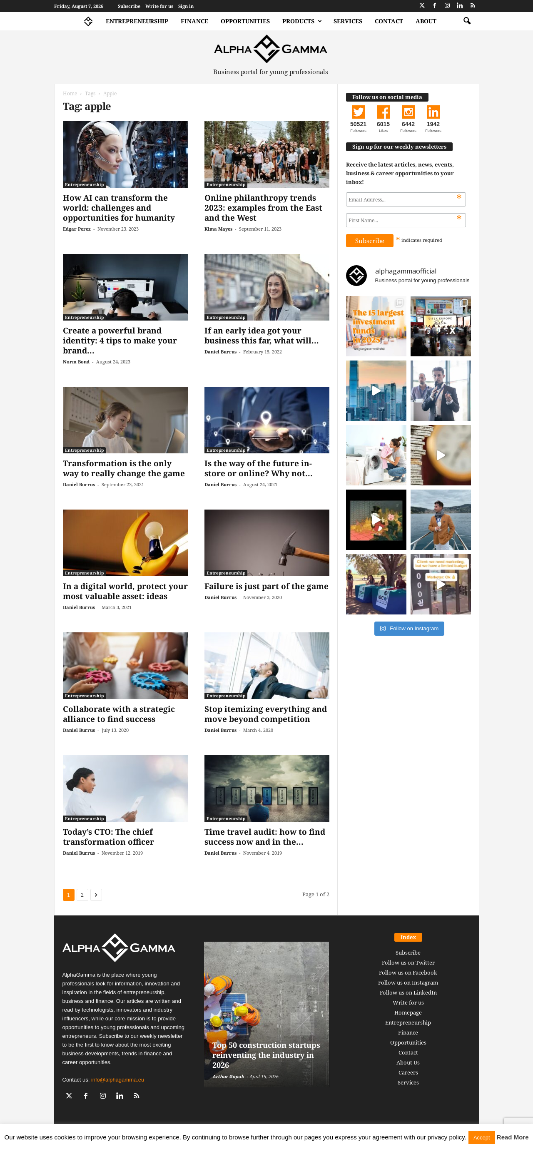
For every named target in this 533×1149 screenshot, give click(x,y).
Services (348, 21)
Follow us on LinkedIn (408, 992)
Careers (408, 1072)
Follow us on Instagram (408, 982)
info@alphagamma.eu (117, 1080)
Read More (513, 1137)
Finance (194, 21)
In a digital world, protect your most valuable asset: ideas (125, 591)
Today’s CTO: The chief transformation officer (108, 836)
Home (70, 93)
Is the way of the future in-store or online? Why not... (258, 468)
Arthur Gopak (228, 1076)
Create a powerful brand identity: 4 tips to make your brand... (120, 340)
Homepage (408, 1012)
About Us (408, 1062)
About (426, 21)
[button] (467, 21)
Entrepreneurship (137, 21)
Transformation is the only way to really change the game (124, 468)
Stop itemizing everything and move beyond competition (265, 714)
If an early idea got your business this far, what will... (261, 335)
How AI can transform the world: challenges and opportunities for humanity (119, 207)
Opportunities (245, 21)
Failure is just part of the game (266, 586)
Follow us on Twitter (408, 962)
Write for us (159, 6)
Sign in (186, 6)
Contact (389, 21)
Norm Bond (76, 361)
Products (302, 21)
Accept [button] (481, 1137)
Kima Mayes (218, 229)
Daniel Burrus (220, 351)
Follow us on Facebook (408, 972)
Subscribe (129, 6)
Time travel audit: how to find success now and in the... (264, 836)
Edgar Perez (77, 229)
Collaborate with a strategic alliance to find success (119, 714)
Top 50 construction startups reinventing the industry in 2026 (266, 1055)
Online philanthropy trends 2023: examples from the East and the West (263, 207)
